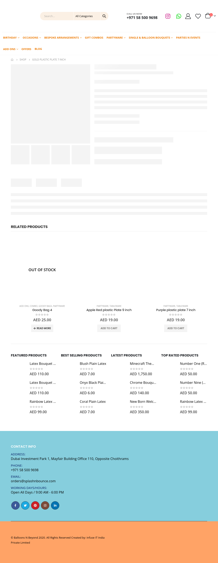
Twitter (25, 505)
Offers (26, 49)
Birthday (10, 37)
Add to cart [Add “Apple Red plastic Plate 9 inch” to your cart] (109, 328)
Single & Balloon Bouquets (149, 37)
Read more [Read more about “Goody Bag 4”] (44, 328)
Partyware (114, 37)
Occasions (30, 37)
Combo (34, 306)
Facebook (15, 505)
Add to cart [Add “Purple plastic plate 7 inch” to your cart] (175, 328)
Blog (38, 49)
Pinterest (35, 505)
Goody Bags (45, 306)
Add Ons (9, 49)
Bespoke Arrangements (61, 37)
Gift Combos (94, 37)
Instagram (45, 505)
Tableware (115, 306)
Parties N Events (188, 37)
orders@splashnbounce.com (33, 481)
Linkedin (55, 505)
